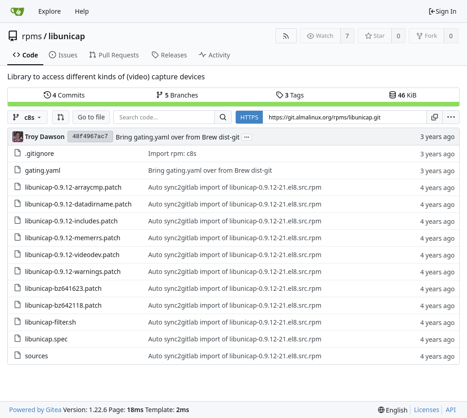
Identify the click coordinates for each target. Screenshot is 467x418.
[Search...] (223, 117)
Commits (64, 95)
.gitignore (39, 153)
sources (36, 355)
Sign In (442, 11)
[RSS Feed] (286, 35)
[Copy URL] (434, 117)
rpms (32, 36)
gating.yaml (43, 170)
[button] (60, 117)
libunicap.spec (46, 339)
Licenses (427, 409)
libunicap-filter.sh (50, 322)
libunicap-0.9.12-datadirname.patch (78, 204)
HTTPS (249, 117)
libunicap (66, 36)
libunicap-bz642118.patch (63, 305)
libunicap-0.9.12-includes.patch (71, 221)
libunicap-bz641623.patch (63, 288)
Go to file (91, 117)
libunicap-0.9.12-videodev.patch (72, 254)
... (246, 136)
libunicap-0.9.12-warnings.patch (73, 271)
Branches (177, 95)
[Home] (17, 11)
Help (82, 11)
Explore (49, 11)
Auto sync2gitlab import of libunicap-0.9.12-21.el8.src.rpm (235, 187)
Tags (290, 95)
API (451, 409)
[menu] (451, 117)
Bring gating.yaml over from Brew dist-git (178, 137)
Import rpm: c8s (172, 153)
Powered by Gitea (35, 409)
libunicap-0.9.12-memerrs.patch (72, 237)
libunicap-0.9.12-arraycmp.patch (73, 187)
